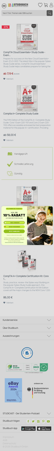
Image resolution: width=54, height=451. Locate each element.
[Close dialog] (50, 208)
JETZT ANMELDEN (14, 231)
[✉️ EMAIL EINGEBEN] (14, 222)
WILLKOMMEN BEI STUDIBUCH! (14, 208)
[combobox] (6, 226)
